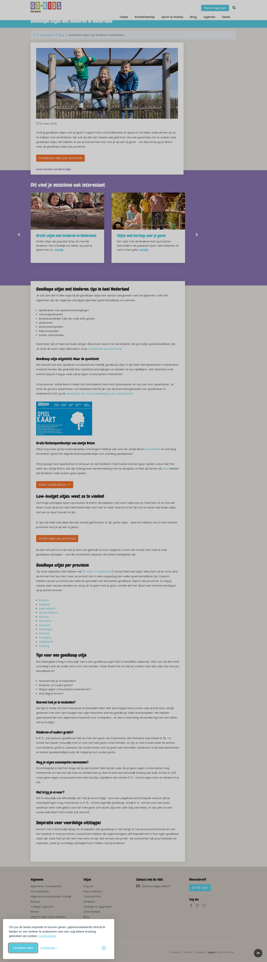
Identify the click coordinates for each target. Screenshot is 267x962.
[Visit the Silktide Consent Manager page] (103, 947)
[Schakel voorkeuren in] (49, 948)
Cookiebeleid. (48, 936)
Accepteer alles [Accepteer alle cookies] (23, 947)
